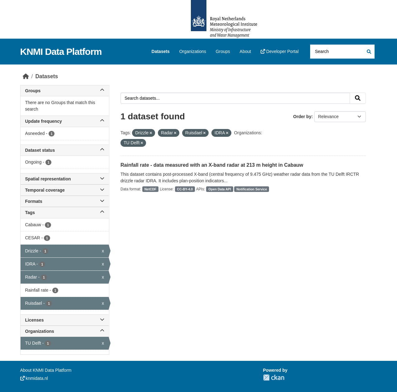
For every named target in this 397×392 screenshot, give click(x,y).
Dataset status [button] (64, 150)
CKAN (273, 377)
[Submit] (368, 51)
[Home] (26, 76)
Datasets (161, 51)
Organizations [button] (64, 331)
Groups (223, 51)
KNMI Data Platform (61, 51)
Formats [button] (64, 201)
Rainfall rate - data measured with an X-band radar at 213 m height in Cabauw (212, 165)
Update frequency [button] (64, 121)
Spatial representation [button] (64, 179)
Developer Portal (280, 51)
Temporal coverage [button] (64, 190)
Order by (302, 116)
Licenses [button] (64, 320)
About (245, 51)
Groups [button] (64, 90)
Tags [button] (64, 212)
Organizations (192, 51)
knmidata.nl (34, 378)
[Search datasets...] (342, 52)
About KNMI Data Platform (46, 370)
